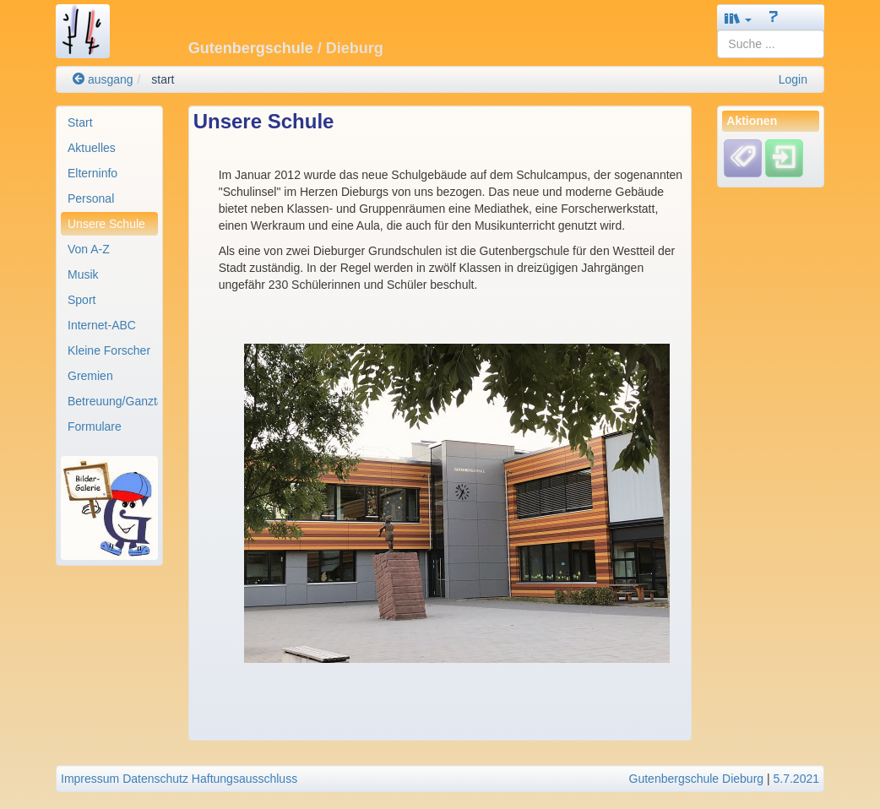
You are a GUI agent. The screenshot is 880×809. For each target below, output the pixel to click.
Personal (91, 198)
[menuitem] (109, 122)
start (162, 79)
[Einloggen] (784, 158)
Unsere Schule (106, 224)
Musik (83, 274)
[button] (738, 18)
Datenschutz (155, 778)
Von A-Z (89, 249)
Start (80, 122)
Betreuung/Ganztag (113, 401)
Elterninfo (92, 173)
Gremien (90, 376)
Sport (81, 300)
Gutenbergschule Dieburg (696, 778)
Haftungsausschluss (244, 778)
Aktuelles (92, 148)
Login (793, 79)
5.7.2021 (797, 778)
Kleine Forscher (109, 350)
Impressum (90, 778)
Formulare (95, 426)
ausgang (103, 79)
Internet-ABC (102, 325)
